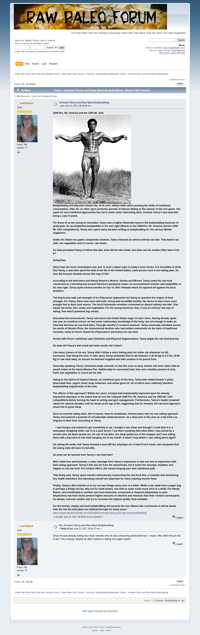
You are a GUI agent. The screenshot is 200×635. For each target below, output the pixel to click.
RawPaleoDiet (178, 50)
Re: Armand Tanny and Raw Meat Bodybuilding (86, 525)
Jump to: (147, 600)
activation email (40, 43)
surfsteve (26, 103)
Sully (122, 74)
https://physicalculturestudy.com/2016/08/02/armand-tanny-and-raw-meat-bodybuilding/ (100, 513)
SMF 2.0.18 (87, 627)
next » (183, 79)
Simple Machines (113, 627)
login (42, 40)
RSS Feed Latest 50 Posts (172, 53)
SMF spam (88, 611)
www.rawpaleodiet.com (174, 48)
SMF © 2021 (99, 627)
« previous (174, 79)
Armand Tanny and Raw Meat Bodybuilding (84, 102)
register (51, 40)
